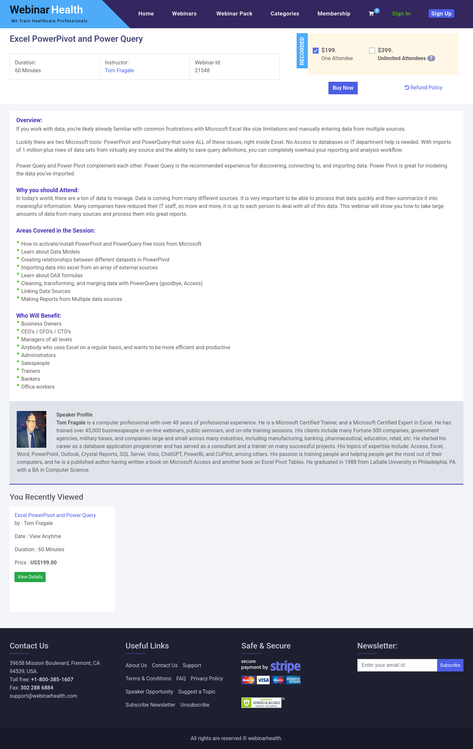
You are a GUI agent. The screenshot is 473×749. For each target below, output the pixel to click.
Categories (285, 13)
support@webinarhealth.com (43, 696)
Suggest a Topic (196, 692)
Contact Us (165, 665)
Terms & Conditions (148, 678)
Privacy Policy (207, 678)
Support (192, 665)
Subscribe (450, 665)
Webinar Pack (234, 13)
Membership (334, 13)
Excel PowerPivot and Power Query (55, 515)
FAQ (181, 678)
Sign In (401, 13)
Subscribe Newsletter (150, 705)
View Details (30, 576)
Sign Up (441, 13)
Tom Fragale (120, 70)
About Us (136, 665)
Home (146, 13)
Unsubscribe (195, 705)
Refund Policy (423, 87)
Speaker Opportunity (149, 692)
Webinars (185, 13)
